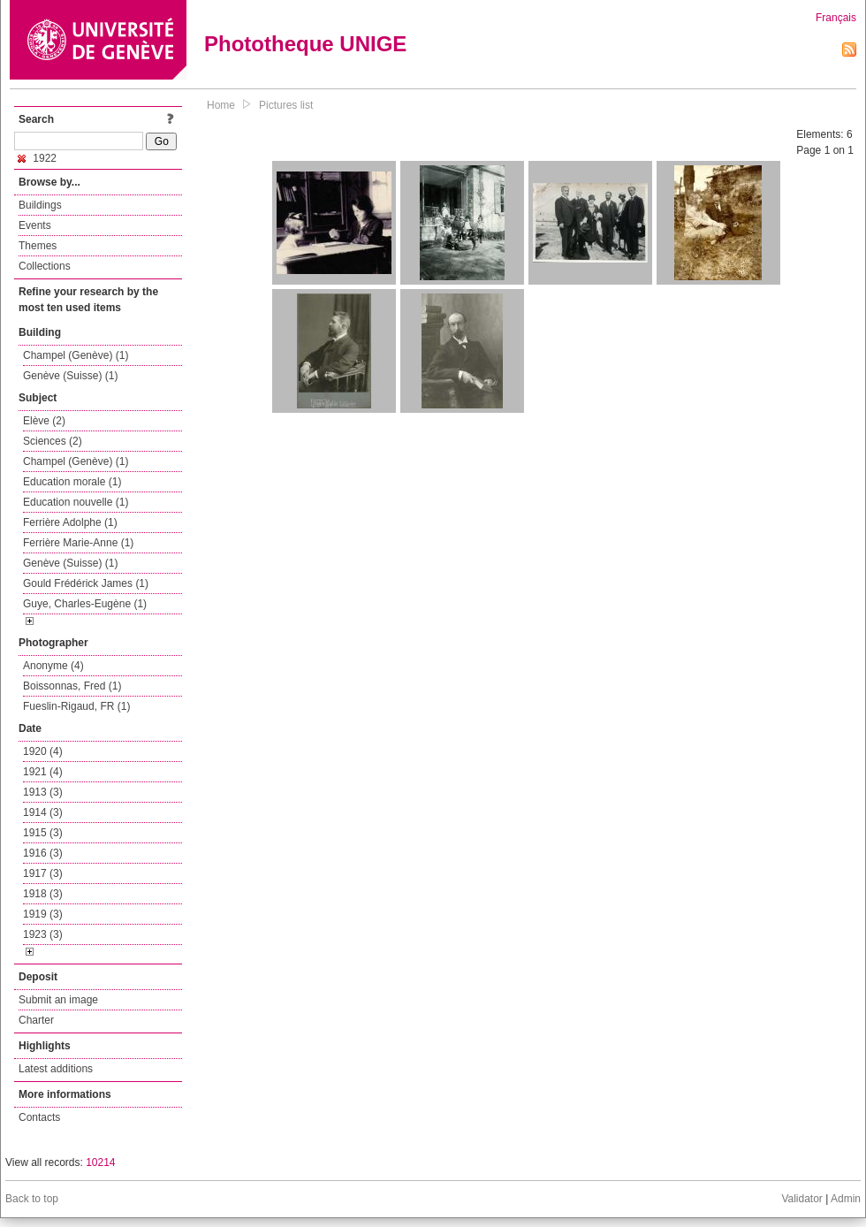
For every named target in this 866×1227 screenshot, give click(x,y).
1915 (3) (43, 833)
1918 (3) (43, 894)
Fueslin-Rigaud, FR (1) (76, 706)
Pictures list (286, 105)
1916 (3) (43, 853)
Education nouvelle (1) (75, 502)
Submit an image (58, 1000)
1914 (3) (43, 812)
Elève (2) (44, 421)
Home (221, 105)
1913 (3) (43, 792)
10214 (100, 1162)
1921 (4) (43, 772)
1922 (37, 158)
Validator (801, 1199)
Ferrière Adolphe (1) (70, 522)
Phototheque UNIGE (305, 44)
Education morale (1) (72, 482)
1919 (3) (43, 914)
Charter (36, 1020)
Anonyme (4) (53, 665)
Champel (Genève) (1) (75, 355)
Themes (38, 246)
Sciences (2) (52, 441)
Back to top (31, 1199)
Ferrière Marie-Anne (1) (78, 543)
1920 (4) (43, 751)
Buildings (40, 205)
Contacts (39, 1117)
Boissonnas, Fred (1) (72, 686)
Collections (45, 266)
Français (836, 17)
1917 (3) (43, 873)
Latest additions (56, 1069)
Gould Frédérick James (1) (85, 583)
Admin (846, 1199)
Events (35, 225)
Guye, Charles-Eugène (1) (85, 604)
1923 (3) (43, 934)
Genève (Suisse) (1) (70, 376)
